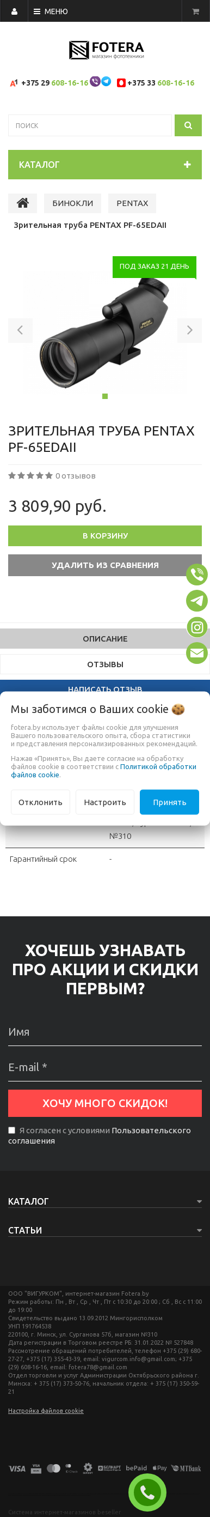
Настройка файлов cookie (46, 1410)
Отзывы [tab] (105, 664)
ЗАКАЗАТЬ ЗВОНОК (151, 1492)
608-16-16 (69, 82)
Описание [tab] (105, 638)
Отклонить (40, 801)
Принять (170, 801)
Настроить (105, 801)
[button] (20, 332)
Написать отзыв (105, 689)
